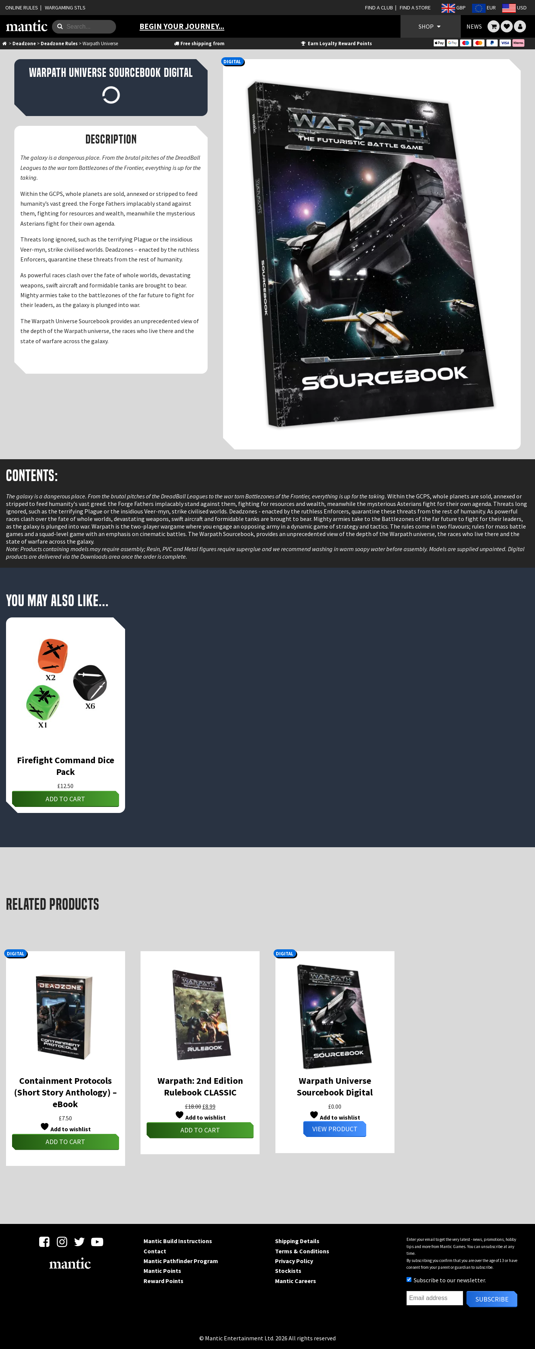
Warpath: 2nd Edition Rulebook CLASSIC (200, 1086)
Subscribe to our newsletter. (446, 1280)
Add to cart (65, 798)
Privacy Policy (294, 1261)
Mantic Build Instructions (178, 1241)
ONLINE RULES (21, 7)
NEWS (474, 26)
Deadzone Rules (59, 43)
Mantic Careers (295, 1281)
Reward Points (163, 1281)
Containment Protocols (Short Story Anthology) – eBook (65, 1092)
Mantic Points (162, 1270)
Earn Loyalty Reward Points (335, 43)
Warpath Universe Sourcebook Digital (335, 1086)
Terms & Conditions (302, 1251)
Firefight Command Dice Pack (65, 766)
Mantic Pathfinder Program (181, 1261)
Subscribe (492, 1299)
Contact (155, 1251)
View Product (335, 1128)
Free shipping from (199, 43)
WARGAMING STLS (65, 7)
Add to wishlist (65, 1127)
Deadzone (24, 43)
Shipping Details (297, 1241)
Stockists (288, 1270)
